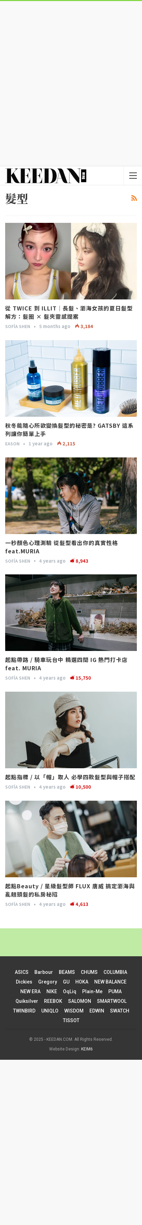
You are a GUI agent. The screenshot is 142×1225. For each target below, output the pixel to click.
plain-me (92, 991)
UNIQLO (49, 1011)
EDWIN (96, 1011)
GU (66, 982)
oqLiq (69, 991)
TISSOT (71, 1020)
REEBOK (53, 1001)
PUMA (115, 991)
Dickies (24, 982)
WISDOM (74, 1011)
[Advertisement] (71, 82)
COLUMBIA (115, 972)
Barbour (43, 972)
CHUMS (89, 972)
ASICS (22, 972)
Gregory (47, 982)
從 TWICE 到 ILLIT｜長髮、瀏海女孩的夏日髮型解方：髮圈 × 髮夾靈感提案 (69, 312)
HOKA (81, 982)
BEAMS (67, 972)
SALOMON (79, 1001)
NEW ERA (30, 991)
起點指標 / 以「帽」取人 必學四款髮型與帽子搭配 (70, 777)
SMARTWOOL (112, 1001)
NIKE (51, 991)
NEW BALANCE (110, 982)
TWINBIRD (24, 1011)
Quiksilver (26, 1001)
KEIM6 (87, 1049)
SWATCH (119, 1011)
